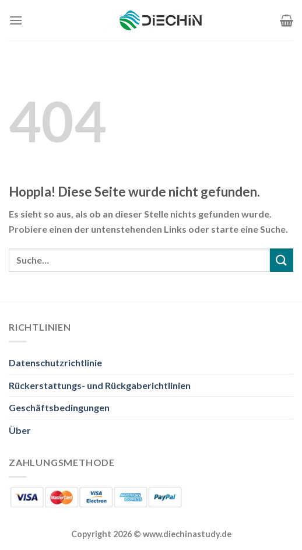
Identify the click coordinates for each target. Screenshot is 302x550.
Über (20, 430)
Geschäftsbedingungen (59, 407)
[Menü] (16, 20)
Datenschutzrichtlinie (55, 362)
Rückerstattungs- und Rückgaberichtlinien (100, 385)
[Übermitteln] (281, 259)
